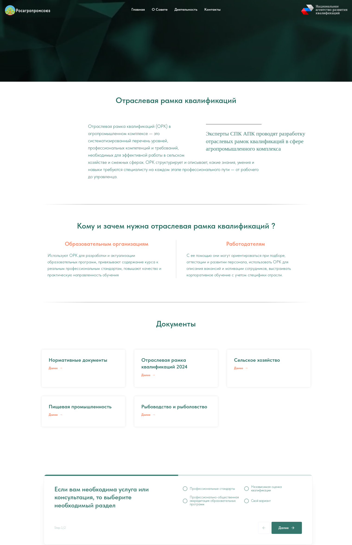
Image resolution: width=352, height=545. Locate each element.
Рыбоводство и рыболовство (174, 406)
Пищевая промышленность (80, 406)
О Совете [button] (160, 9)
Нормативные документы (78, 360)
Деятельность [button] (185, 9)
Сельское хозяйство (257, 360)
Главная (138, 9)
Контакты (212, 9)
